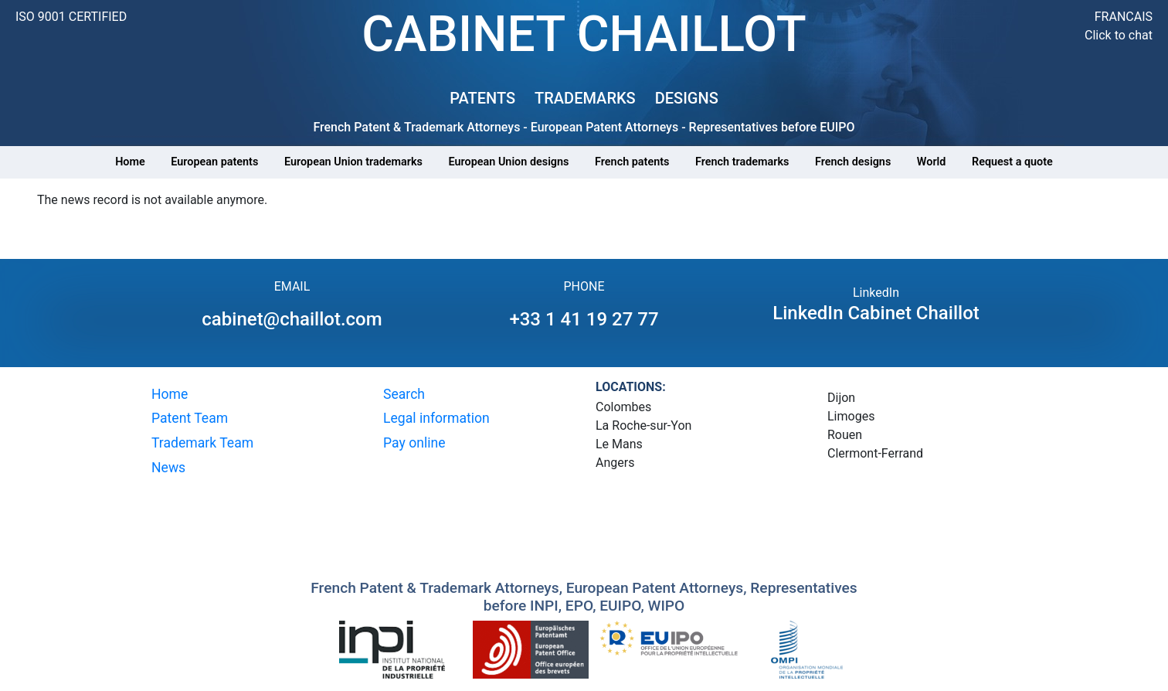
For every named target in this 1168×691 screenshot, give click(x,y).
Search (404, 394)
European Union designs (509, 161)
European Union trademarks (353, 161)
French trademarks (742, 161)
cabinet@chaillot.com (292, 319)
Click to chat (1119, 35)
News (168, 467)
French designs (853, 161)
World (931, 161)
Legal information (436, 418)
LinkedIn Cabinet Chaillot (876, 313)
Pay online (414, 443)
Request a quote (1012, 161)
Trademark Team (202, 443)
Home (130, 161)
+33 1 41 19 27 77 (583, 319)
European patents (214, 161)
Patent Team (189, 418)
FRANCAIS (1124, 16)
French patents (632, 161)
